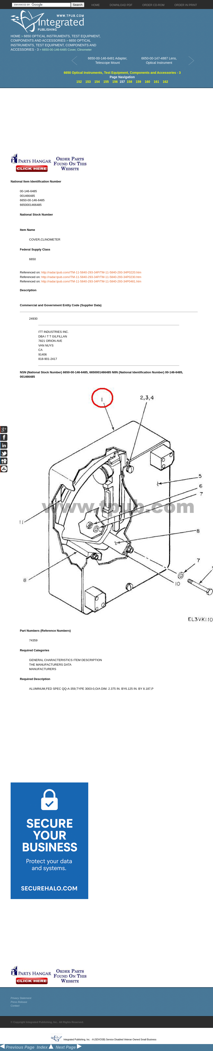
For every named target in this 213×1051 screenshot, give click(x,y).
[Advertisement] (76, 120)
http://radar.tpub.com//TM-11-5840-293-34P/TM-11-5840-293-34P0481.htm (91, 281)
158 (129, 81)
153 (88, 81)
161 (156, 81)
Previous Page (17, 1047)
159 (138, 81)
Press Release (19, 1002)
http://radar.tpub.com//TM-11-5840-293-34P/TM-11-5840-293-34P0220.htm (91, 272)
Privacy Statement (21, 998)
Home (15, 36)
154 (97, 81)
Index (45, 1047)
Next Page (69, 1047)
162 (165, 81)
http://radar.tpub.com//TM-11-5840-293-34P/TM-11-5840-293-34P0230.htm (91, 277)
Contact (15, 1005)
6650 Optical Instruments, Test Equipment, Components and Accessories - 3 (53, 45)
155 (106, 81)
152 (79, 81)
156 (115, 81)
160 (147, 81)
